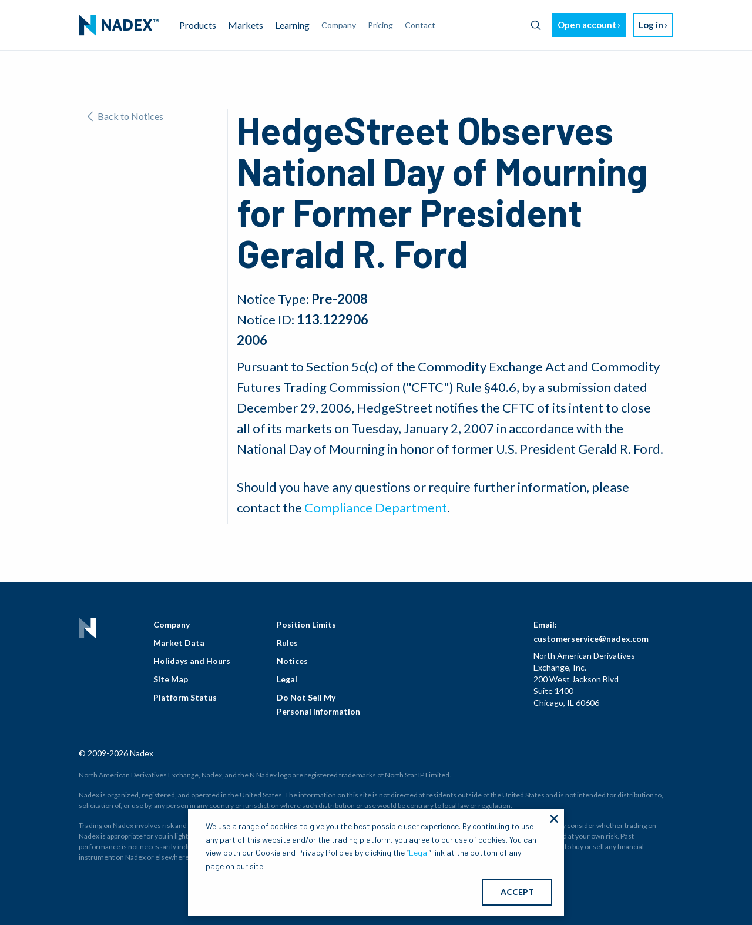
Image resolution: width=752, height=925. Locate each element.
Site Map (170, 679)
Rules (287, 643)
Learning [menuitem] (292, 25)
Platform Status (185, 697)
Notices (292, 661)
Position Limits (306, 624)
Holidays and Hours (191, 661)
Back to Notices (125, 116)
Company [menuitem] (338, 25)
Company (171, 624)
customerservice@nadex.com (591, 639)
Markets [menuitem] (245, 25)
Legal (287, 679)
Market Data (178, 643)
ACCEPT (517, 892)
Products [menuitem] (197, 25)
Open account (587, 24)
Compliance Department (375, 507)
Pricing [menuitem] (380, 25)
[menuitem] (119, 25)
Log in (651, 24)
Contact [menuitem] (420, 25)
